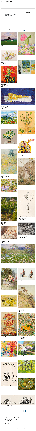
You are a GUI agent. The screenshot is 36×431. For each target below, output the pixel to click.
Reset (24, 29)
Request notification (28, 12)
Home (6, 9)
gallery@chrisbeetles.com (8, 420)
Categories (8, 9)
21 (30, 30)
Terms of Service (22, 428)
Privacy (13, 429)
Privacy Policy (18, 428)
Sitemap (15, 429)
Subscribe (27, 426)
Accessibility (12, 429)
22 (32, 30)
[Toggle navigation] (34, 5)
